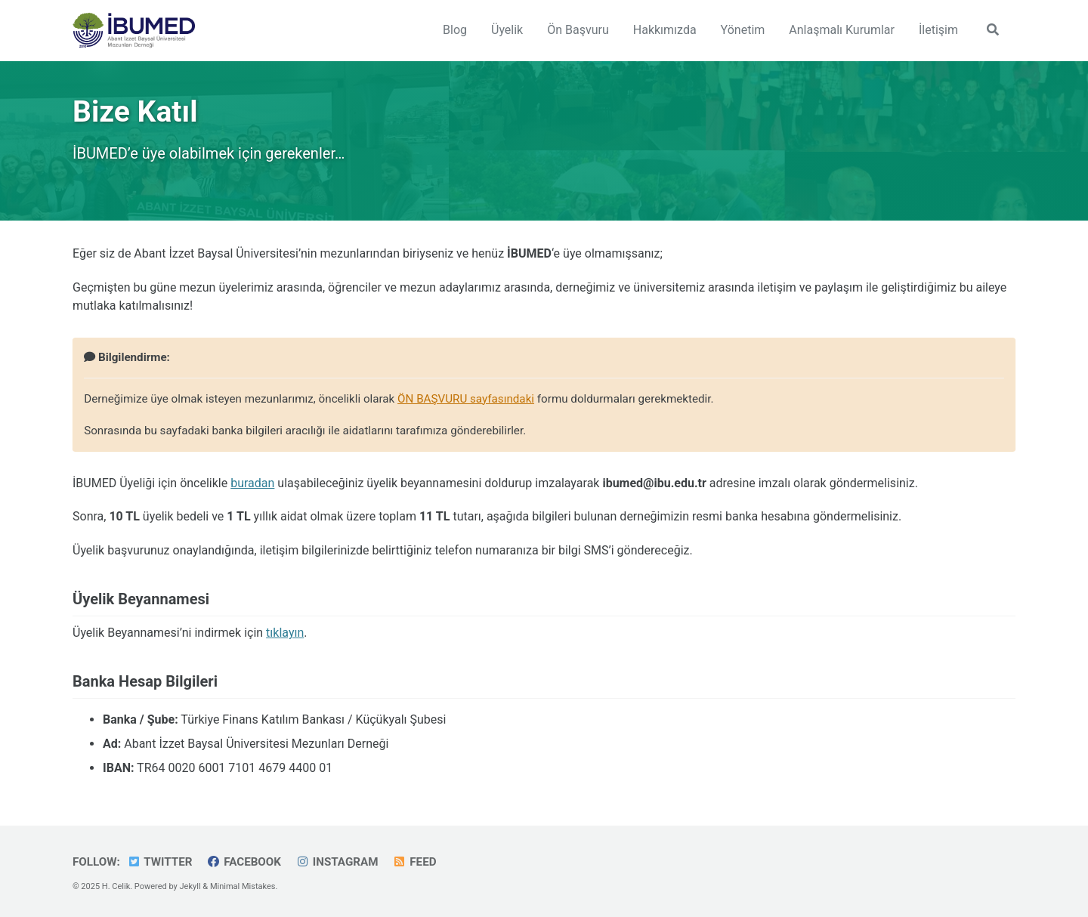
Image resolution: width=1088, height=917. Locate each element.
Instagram (337, 862)
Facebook (243, 862)
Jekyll (190, 886)
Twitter (160, 862)
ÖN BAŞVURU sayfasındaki (465, 399)
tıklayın (285, 632)
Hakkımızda (665, 30)
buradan (252, 483)
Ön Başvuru (578, 30)
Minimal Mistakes (243, 886)
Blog (455, 30)
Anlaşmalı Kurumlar (842, 30)
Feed (414, 862)
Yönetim (743, 30)
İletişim (938, 30)
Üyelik (507, 30)
